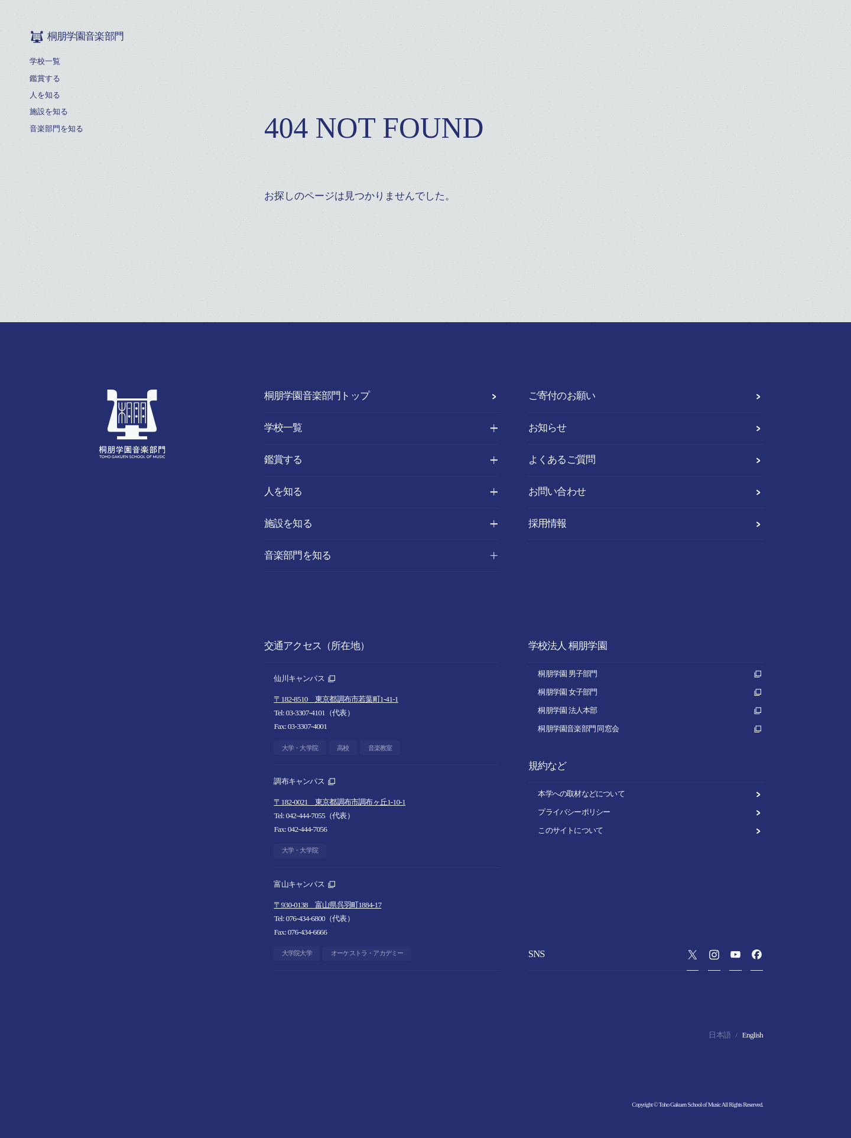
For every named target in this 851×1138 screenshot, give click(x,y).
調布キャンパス (305, 782)
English (752, 1034)
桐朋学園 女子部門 (650, 693)
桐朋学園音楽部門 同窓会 (650, 729)
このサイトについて (650, 831)
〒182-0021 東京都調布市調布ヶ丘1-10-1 (339, 801)
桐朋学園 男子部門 (650, 674)
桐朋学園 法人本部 (650, 711)
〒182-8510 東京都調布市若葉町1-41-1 (336, 699)
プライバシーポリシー (650, 813)
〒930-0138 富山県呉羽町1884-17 (327, 904)
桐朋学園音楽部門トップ (381, 395)
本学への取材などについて (650, 794)
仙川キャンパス (305, 679)
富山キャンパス (305, 885)
